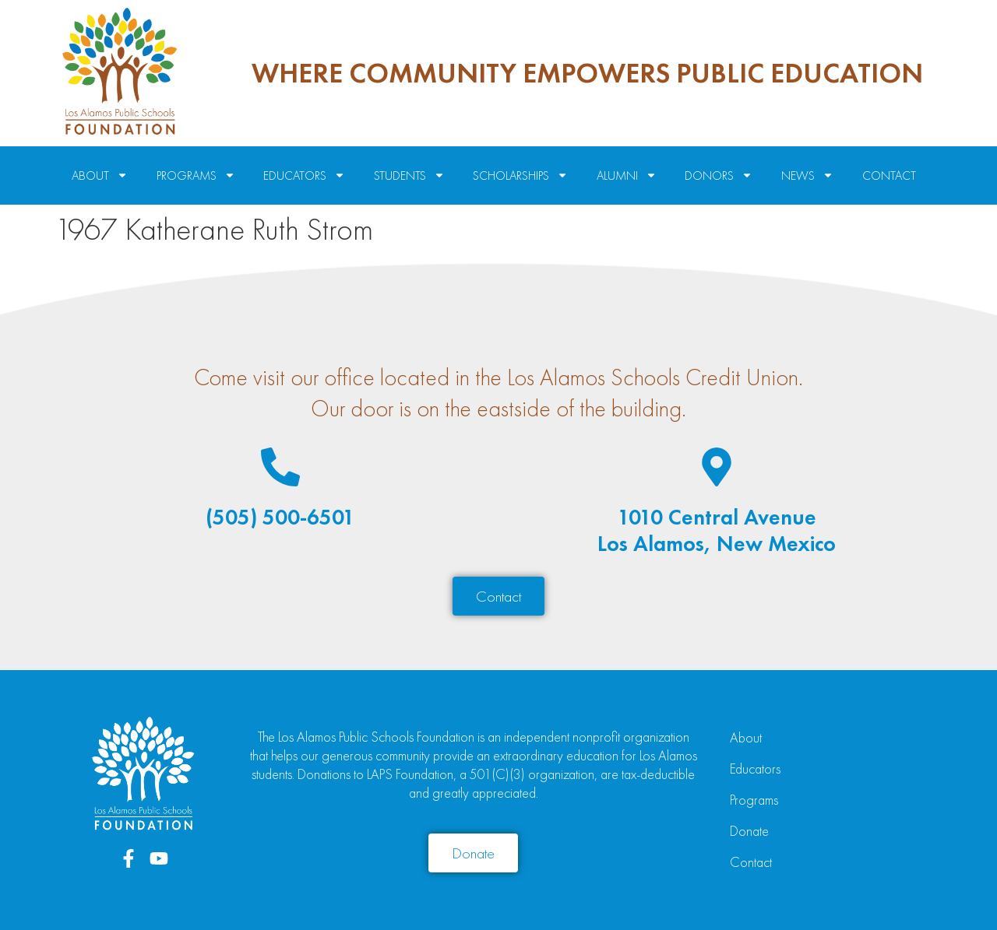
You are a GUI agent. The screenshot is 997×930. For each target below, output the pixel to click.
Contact (751, 862)
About (746, 737)
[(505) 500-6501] (280, 466)
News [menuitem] (807, 175)
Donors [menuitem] (718, 175)
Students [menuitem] (409, 175)
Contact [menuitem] (889, 175)
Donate (749, 831)
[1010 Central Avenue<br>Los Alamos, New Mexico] (716, 466)
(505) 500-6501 (280, 517)
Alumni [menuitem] (627, 175)
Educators (755, 768)
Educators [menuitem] (304, 175)
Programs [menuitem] (196, 175)
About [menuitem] (100, 175)
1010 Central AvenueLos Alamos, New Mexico (716, 530)
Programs (754, 800)
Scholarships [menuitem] (520, 175)
